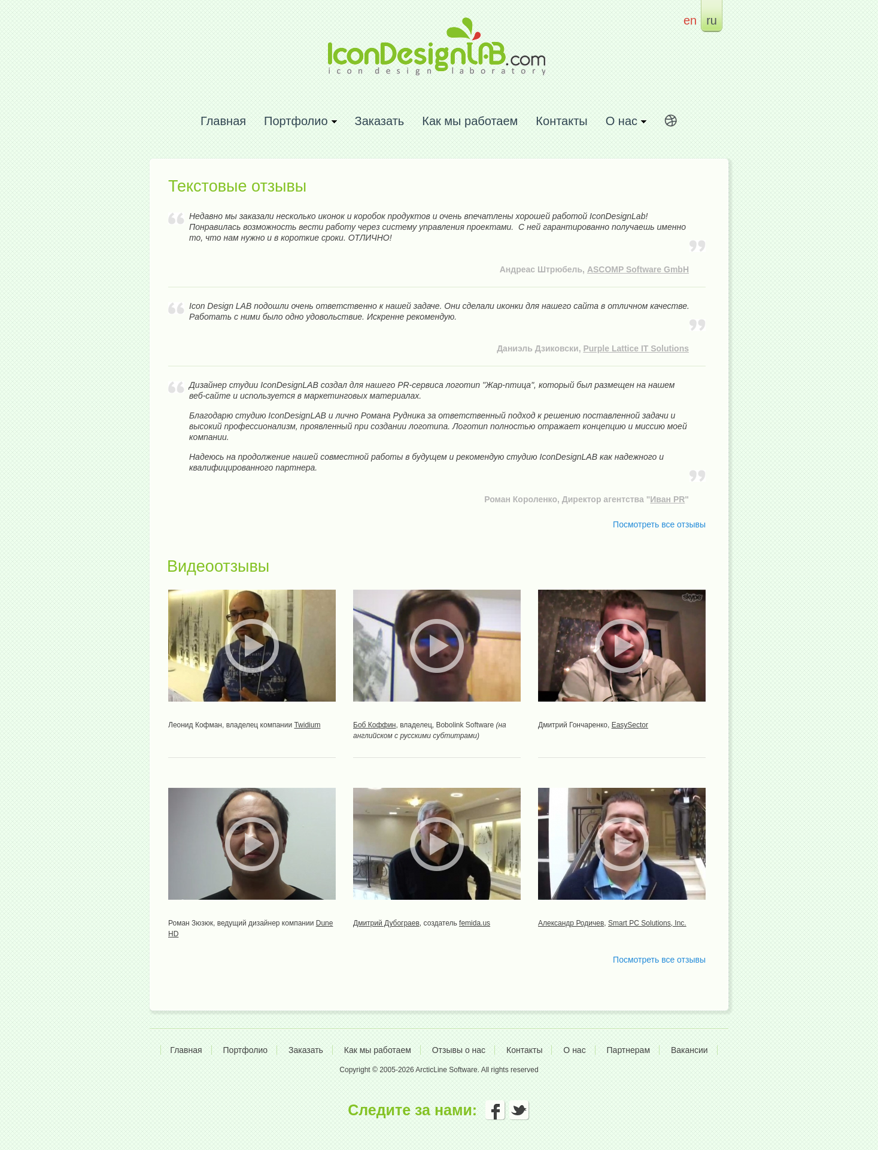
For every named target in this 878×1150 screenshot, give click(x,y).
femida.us (474, 923)
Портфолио (245, 1050)
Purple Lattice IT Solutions (636, 348)
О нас (574, 1050)
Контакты (561, 120)
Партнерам (628, 1050)
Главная (223, 120)
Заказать (380, 120)
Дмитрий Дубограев (386, 923)
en (690, 20)
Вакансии (689, 1050)
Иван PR (667, 499)
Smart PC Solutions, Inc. (647, 923)
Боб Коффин (374, 725)
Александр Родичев (571, 923)
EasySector (630, 725)
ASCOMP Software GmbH (638, 269)
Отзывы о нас (458, 1050)
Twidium (307, 725)
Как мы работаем (470, 120)
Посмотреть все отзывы (659, 524)
